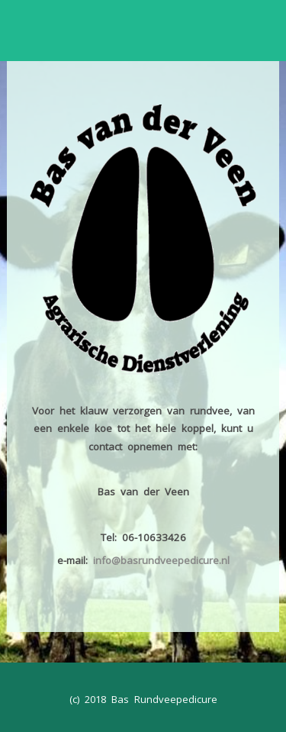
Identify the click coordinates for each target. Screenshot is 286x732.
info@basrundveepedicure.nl (161, 560)
